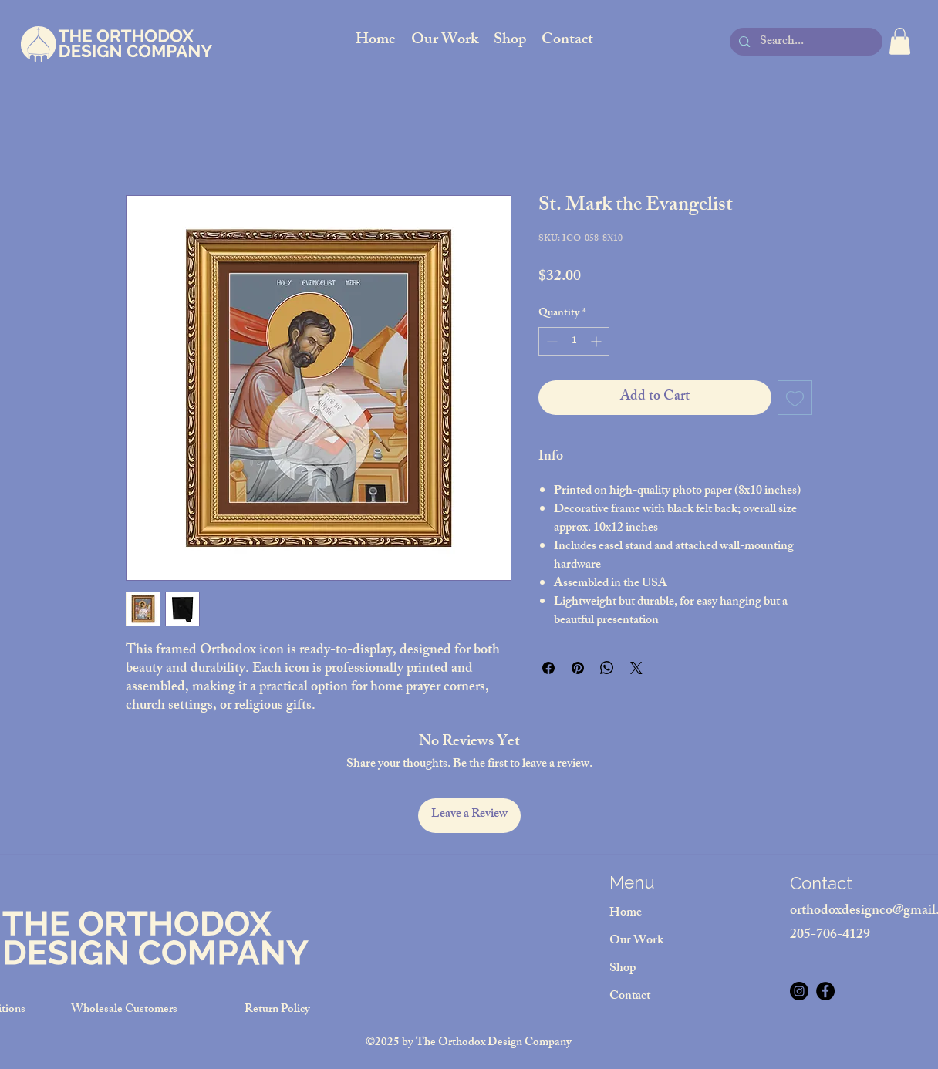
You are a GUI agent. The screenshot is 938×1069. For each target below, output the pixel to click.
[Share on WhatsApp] (607, 668)
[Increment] (597, 341)
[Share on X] (636, 668)
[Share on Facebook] (548, 668)
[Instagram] (799, 991)
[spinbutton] (574, 341)
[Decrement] (550, 341)
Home (625, 913)
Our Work (636, 941)
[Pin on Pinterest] (578, 668)
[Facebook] (825, 991)
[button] (900, 41)
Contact (629, 997)
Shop (622, 969)
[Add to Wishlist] (795, 397)
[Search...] (805, 43)
